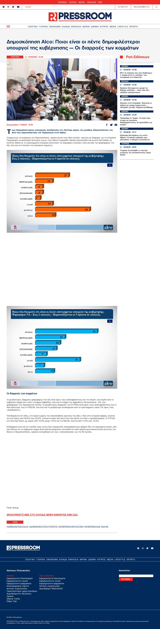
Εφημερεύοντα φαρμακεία (19, 583)
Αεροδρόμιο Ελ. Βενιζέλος (19, 593)
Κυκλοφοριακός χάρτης (18, 586)
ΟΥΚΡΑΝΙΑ (62, 2)
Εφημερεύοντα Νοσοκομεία (20, 578)
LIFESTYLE (122, 26)
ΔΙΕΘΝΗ (95, 26)
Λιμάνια (10, 596)
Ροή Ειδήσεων (137, 57)
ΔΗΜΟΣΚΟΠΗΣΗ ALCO (18, 527)
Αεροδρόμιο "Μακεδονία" (51, 588)
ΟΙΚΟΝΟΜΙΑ (55, 26)
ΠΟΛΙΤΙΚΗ (33, 26)
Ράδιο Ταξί (12, 601)
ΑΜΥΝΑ (82, 2)
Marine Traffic (13, 599)
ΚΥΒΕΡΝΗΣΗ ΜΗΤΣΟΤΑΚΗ (71, 527)
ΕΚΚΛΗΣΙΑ (91, 2)
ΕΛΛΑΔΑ (66, 26)
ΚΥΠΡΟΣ (104, 26)
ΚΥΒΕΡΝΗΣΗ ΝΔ (93, 527)
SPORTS (133, 26)
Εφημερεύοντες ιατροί (17, 581)
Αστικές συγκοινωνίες (17, 588)
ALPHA (105, 527)
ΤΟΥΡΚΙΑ (72, 2)
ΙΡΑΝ (100, 2)
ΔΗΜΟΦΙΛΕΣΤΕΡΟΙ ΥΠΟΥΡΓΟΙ (44, 527)
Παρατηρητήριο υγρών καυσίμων (22, 591)
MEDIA (113, 26)
